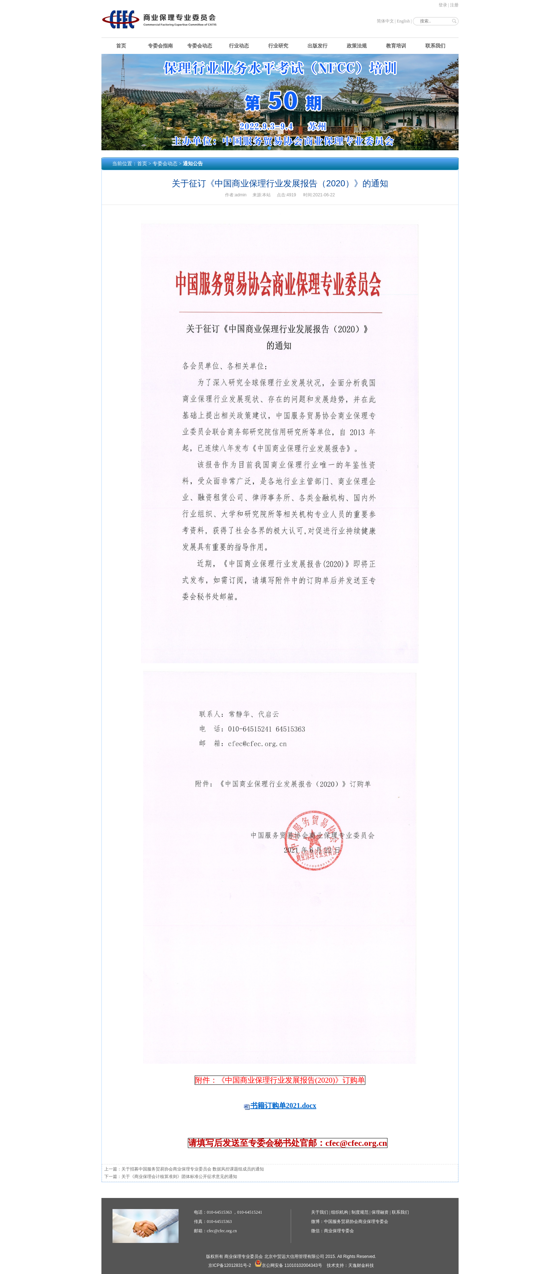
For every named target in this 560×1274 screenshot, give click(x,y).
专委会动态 (199, 46)
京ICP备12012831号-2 (229, 1265)
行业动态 (239, 46)
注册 (454, 4)
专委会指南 (160, 46)
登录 (443, 4)
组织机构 (339, 1212)
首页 (121, 46)
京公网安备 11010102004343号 (288, 1265)
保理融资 (380, 1212)
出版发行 (318, 46)
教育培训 (396, 46)
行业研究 (278, 46)
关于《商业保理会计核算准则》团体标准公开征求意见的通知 (179, 1176)
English (403, 21)
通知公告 (193, 163)
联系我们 (435, 46)
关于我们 (319, 1212)
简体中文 (385, 21)
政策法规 (357, 46)
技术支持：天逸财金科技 (350, 1265)
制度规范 (360, 1212)
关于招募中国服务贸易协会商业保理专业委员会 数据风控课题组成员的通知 (192, 1169)
